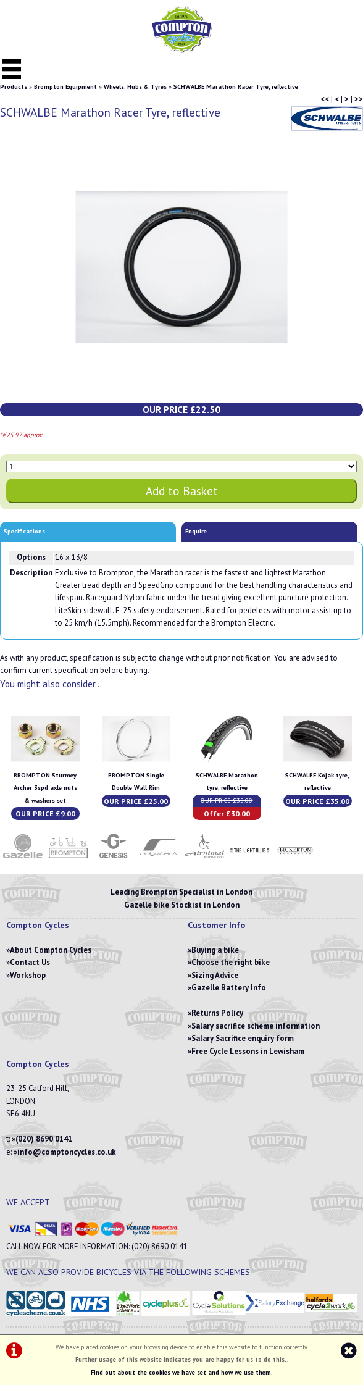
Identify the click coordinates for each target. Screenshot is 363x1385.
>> (358, 99)
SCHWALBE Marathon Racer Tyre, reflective (235, 87)
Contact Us (30, 962)
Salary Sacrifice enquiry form (242, 1038)
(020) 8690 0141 (43, 1139)
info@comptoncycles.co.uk (66, 1152)
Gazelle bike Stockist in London (182, 905)
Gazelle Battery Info (228, 987)
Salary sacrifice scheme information (255, 1026)
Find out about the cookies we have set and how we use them (181, 1372)
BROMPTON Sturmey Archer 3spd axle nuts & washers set (45, 788)
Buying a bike (215, 950)
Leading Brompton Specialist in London (181, 892)
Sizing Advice (214, 975)
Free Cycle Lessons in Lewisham (247, 1051)
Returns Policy (217, 1013)
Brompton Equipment (65, 87)
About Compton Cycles (50, 950)
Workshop (28, 975)
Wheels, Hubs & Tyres (135, 87)
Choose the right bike (230, 962)
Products (13, 87)
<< (324, 99)
